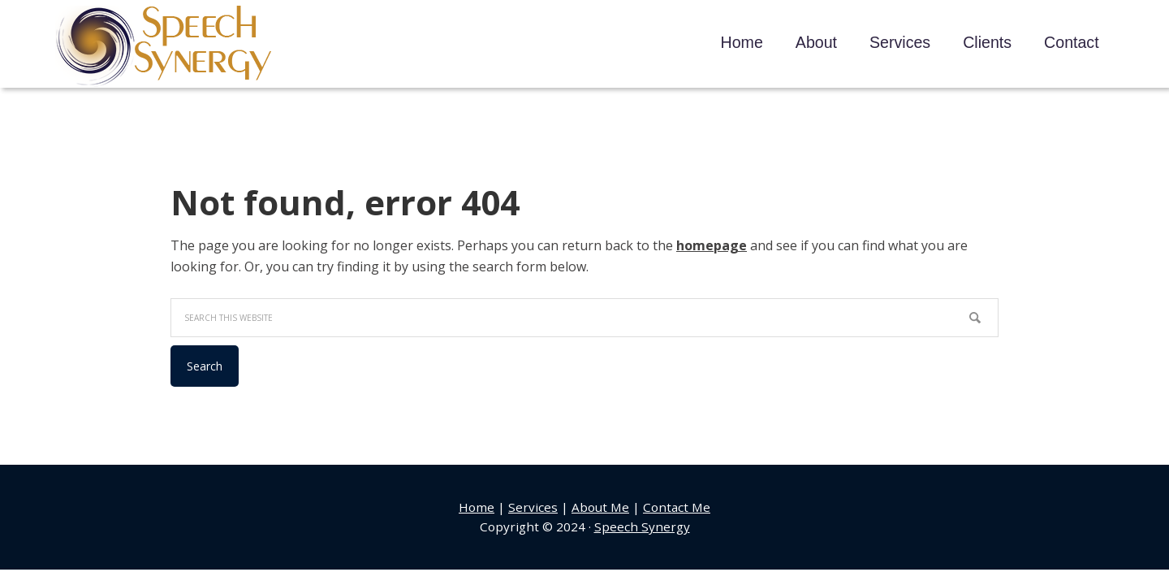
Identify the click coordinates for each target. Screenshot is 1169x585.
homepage (711, 245)
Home (476, 507)
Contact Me (676, 507)
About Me (600, 507)
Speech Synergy (164, 46)
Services (533, 507)
